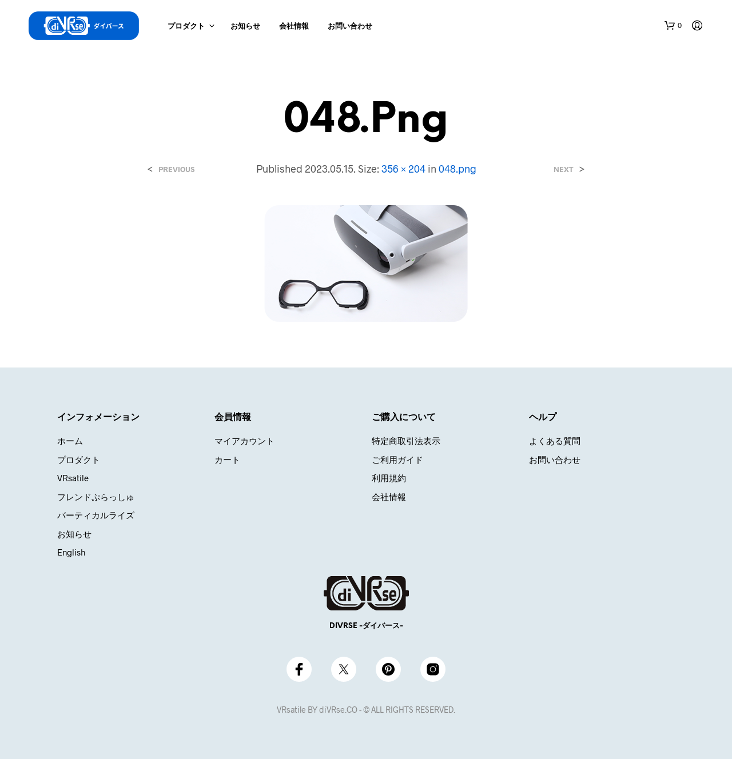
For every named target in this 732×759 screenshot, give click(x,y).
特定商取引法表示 (406, 441)
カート (227, 459)
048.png (457, 168)
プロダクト (186, 26)
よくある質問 (554, 441)
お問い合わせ (350, 26)
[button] (673, 25)
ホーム (70, 441)
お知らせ (245, 26)
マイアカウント (244, 441)
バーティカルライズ (95, 515)
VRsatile (73, 478)
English (71, 552)
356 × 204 (403, 168)
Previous (176, 169)
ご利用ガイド (397, 459)
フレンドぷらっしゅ (95, 497)
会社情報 (294, 26)
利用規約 (389, 478)
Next (564, 169)
